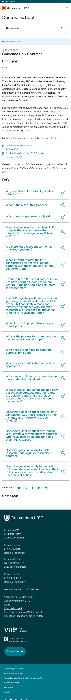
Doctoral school (13, 608)
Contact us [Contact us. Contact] (13, 651)
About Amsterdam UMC (17, 601)
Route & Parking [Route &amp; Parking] (13, 553)
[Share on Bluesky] (19, 487)
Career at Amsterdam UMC (19, 597)
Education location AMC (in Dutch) (23, 612)
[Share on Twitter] (25, 487)
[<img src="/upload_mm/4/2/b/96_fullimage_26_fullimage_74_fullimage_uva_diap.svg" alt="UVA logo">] (15, 639)
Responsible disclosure (13, 673)
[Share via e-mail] (45, 487)
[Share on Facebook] (32, 487)
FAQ (4, 68)
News (7, 605)
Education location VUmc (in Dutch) (23, 616)
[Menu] (67, 8)
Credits (7, 692)
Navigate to (12, 28)
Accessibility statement (13, 669)
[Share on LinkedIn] (39, 487)
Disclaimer (8, 687)
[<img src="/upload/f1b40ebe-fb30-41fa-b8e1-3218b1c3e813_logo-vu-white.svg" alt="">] (15, 629)
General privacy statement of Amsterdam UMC (23, 678)
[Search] (61, 8)
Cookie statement (11, 683)
